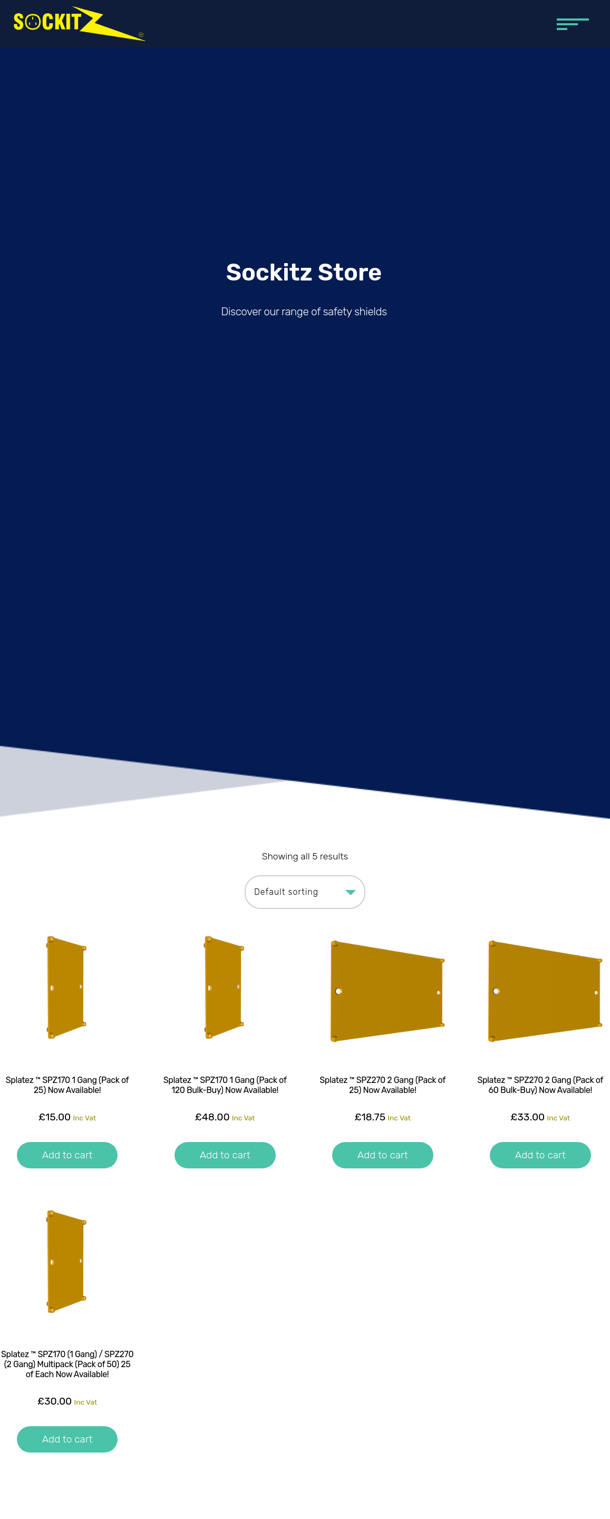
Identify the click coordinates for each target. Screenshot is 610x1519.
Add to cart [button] (67, 1155)
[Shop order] (305, 892)
